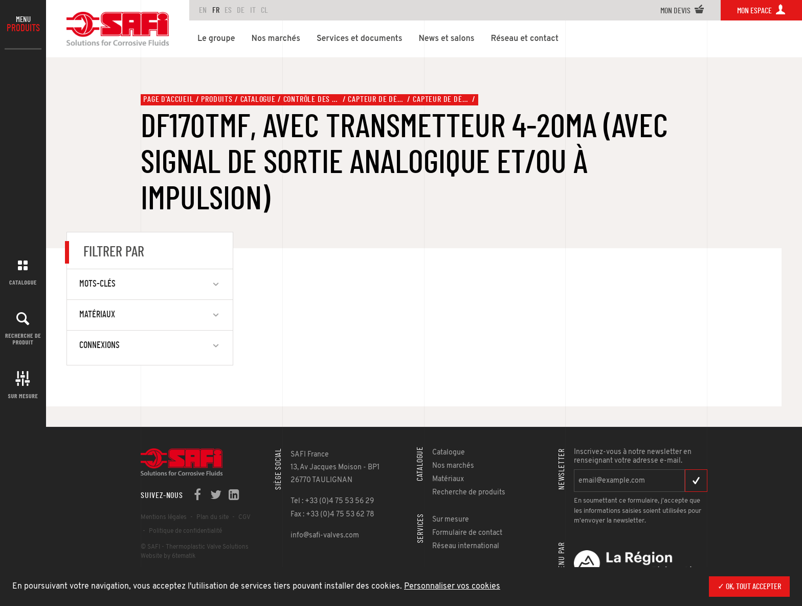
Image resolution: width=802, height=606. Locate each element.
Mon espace (761, 11)
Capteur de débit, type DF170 (441, 99)
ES (228, 10)
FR (215, 10)
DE (240, 10)
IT (253, 10)
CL (264, 10)
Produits (216, 99)
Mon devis (682, 11)
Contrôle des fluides (312, 99)
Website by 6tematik (168, 556)
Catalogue (23, 282)
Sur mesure (23, 395)
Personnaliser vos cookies (452, 586)
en (203, 10)
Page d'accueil (168, 99)
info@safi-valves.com (325, 535)
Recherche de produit (23, 338)
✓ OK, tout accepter (749, 586)
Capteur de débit (376, 99)
